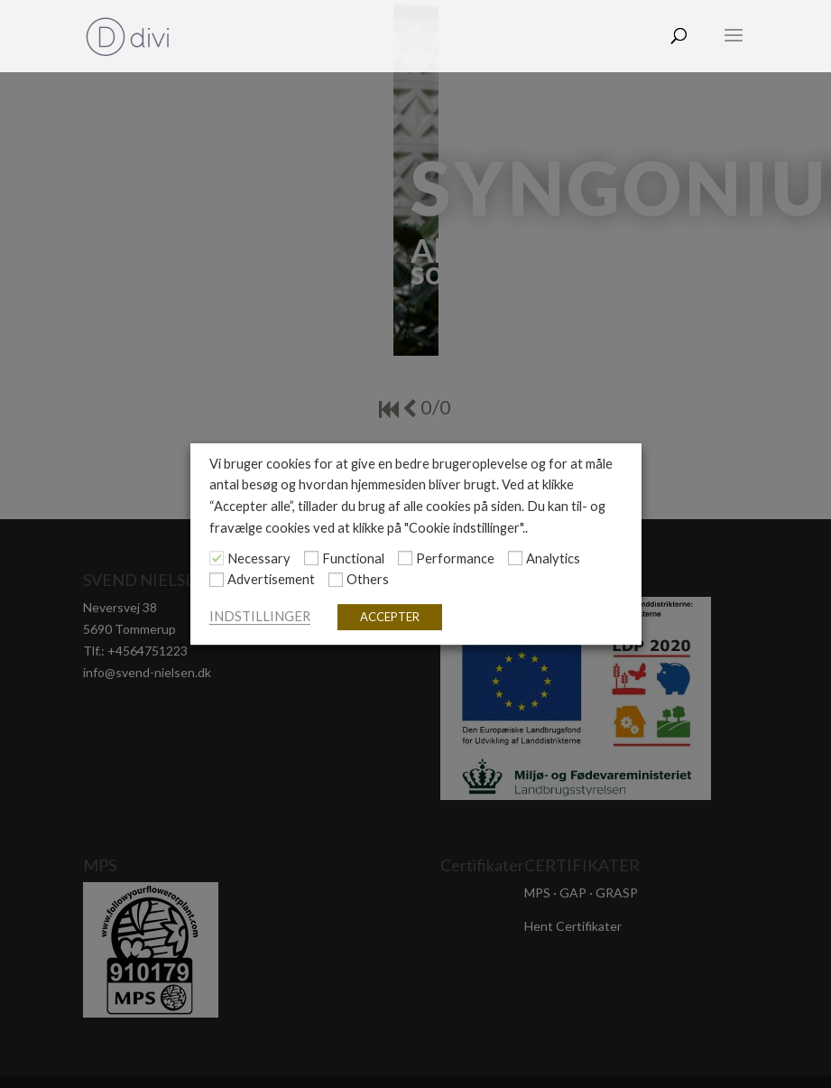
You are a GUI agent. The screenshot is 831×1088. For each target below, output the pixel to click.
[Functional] (311, 558)
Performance (455, 558)
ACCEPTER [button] (390, 616)
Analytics (553, 558)
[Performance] (405, 558)
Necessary (259, 558)
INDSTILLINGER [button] (259, 616)
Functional (353, 558)
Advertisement (271, 580)
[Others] (335, 579)
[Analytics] (515, 558)
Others (367, 580)
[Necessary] (216, 558)
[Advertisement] (216, 579)
